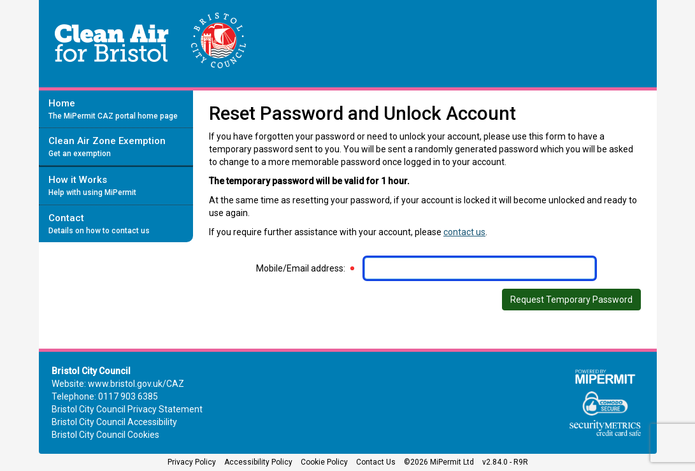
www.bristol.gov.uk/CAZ (136, 384)
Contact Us (376, 462)
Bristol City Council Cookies (105, 435)
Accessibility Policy (258, 462)
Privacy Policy (192, 462)
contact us (464, 232)
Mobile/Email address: (300, 268)
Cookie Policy (324, 462)
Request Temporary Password (571, 299)
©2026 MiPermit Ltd (439, 462)
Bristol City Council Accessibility (114, 422)
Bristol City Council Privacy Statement (127, 409)
